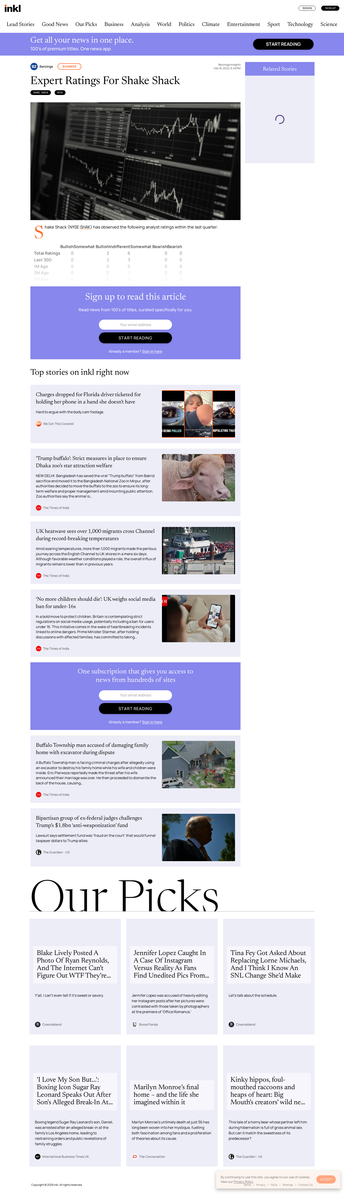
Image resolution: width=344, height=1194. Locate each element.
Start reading (283, 44)
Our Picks (86, 24)
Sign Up (330, 8)
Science (328, 24)
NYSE (60, 92)
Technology (300, 24)
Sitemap (288, 1185)
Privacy (260, 1185)
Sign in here (152, 351)
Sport (273, 24)
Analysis (140, 24)
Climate (211, 24)
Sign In (307, 8)
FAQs (274, 1185)
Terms (247, 1185)
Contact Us (305, 1185)
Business (114, 24)
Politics (187, 24)
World (164, 24)
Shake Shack (40, 92)
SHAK (85, 227)
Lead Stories (20, 24)
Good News (55, 24)
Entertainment (243, 24)
